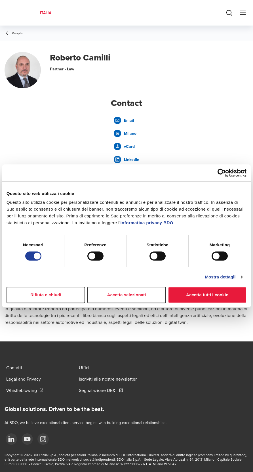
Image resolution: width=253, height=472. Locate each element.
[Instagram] (43, 439)
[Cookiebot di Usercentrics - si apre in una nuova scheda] (221, 173)
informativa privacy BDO (146, 222)
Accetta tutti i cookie (207, 294)
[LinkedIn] (11, 439)
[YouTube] (27, 439)
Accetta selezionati (126, 294)
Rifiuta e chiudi (45, 294)
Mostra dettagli (220, 276)
